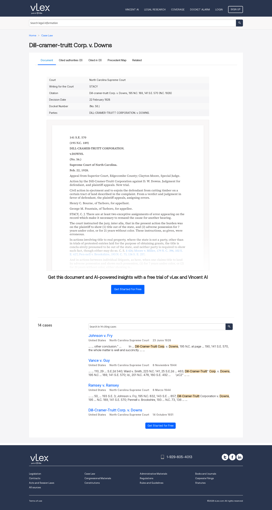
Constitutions (92, 483)
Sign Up (235, 9)
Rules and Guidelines (151, 483)
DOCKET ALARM (200, 9)
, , (111, 254)
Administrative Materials (153, 473)
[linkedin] (239, 457)
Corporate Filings (204, 478)
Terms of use (35, 501)
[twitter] (225, 457)
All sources (35, 487)
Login (219, 9)
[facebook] (232, 457)
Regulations (146, 478)
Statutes (200, 483)
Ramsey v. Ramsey (103, 385)
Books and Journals (205, 473)
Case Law (89, 473)
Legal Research (155, 9)
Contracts (34, 478)
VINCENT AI (132, 9)
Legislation (35, 473)
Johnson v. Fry (100, 336)
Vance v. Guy (99, 360)
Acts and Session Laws (41, 483)
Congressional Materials (97, 478)
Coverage (178, 9)
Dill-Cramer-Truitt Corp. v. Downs (115, 410)
